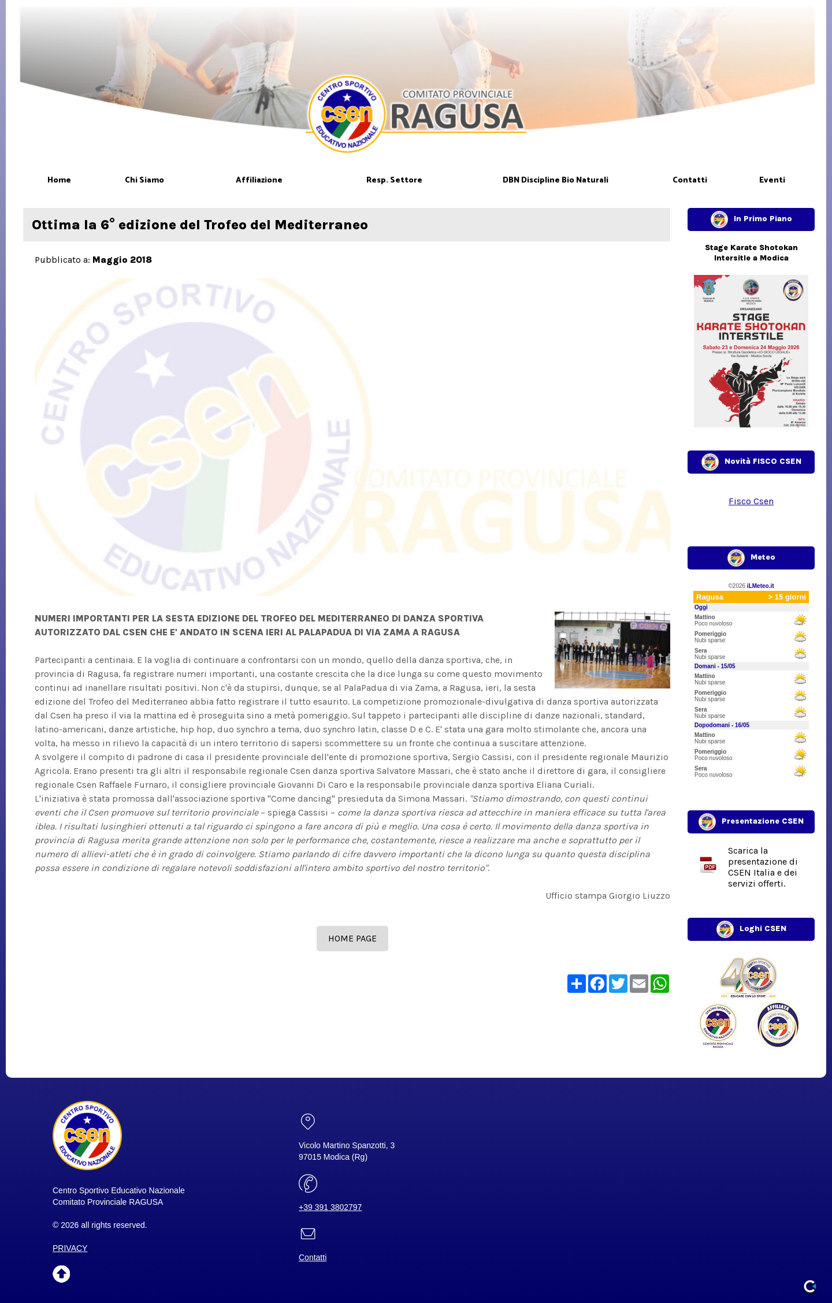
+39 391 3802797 (330, 1207)
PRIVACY (70, 1248)
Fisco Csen (751, 501)
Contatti (312, 1257)
